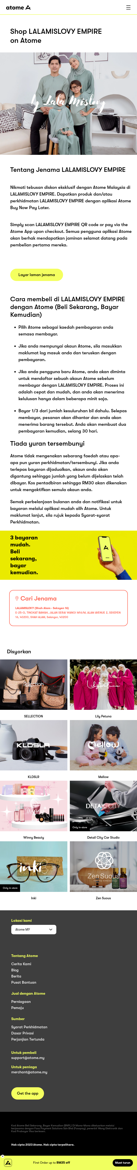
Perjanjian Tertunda (27, 1039)
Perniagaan (21, 1002)
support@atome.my (27, 1058)
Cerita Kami (21, 964)
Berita (16, 976)
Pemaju (17, 1008)
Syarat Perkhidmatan (29, 1027)
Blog (15, 970)
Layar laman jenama (36, 275)
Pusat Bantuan (23, 982)
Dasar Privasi (22, 1033)
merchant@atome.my (29, 1072)
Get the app (27, 1093)
